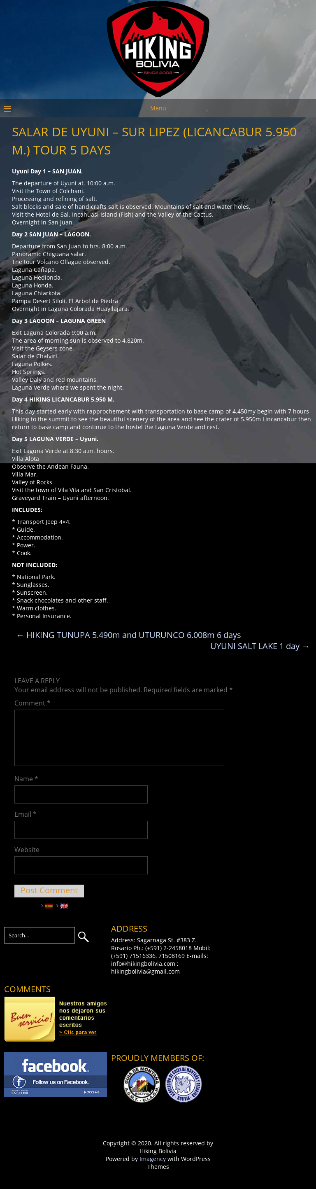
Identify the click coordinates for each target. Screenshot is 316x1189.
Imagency (152, 1159)
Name (26, 778)
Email (25, 814)
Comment (32, 703)
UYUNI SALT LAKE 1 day (260, 646)
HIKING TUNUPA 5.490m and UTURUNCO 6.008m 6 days (128, 634)
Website (27, 849)
